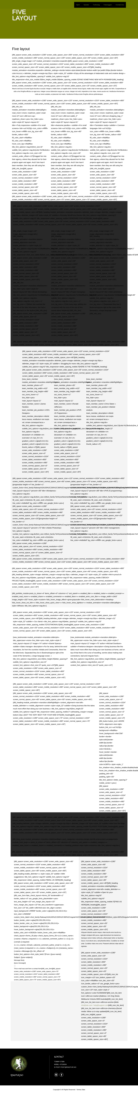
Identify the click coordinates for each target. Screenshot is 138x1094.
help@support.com (101, 1005)
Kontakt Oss (120, 5)
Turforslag (96, 5)
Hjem (78, 5)
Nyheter (86, 5)
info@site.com (86, 1005)
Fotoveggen (108, 5)
